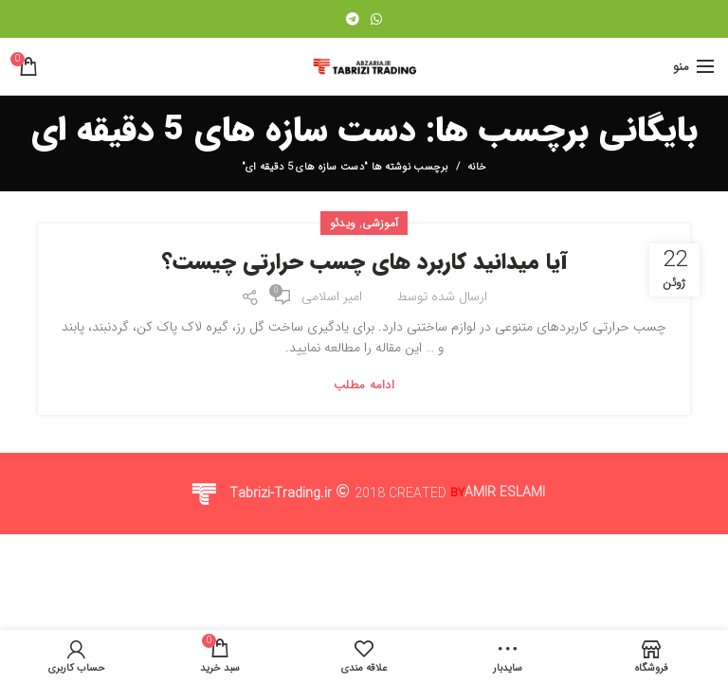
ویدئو (343, 223)
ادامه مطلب (364, 386)
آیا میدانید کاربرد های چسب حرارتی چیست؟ (364, 263)
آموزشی (380, 223)
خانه (476, 167)
